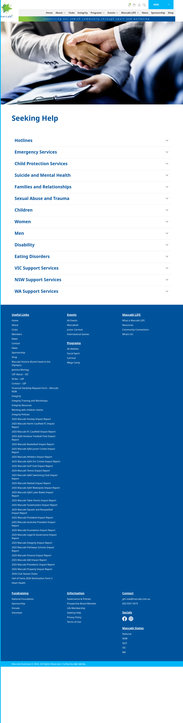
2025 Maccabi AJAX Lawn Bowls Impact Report (32, 494)
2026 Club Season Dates (24, 573)
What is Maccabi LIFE (133, 320)
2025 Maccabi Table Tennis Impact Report (34, 500)
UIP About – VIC (20, 374)
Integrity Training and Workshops (30, 400)
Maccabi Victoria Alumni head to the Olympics (31, 363)
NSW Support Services (38, 279)
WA (124, 652)
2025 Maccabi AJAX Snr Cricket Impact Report (36, 461)
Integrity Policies (21, 414)
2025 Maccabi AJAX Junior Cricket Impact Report (33, 450)
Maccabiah (73, 325)
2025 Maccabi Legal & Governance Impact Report (34, 536)
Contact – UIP (19, 383)
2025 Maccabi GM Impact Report (29, 560)
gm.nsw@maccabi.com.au (136, 599)
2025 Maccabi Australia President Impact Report (33, 524)
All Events (72, 320)
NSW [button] (164, 4)
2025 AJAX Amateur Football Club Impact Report (33, 438)
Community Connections (135, 329)
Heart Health (18, 582)
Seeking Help (74, 612)
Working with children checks (27, 409)
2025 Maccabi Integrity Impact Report (32, 542)
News (153, 12)
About (66, 12)
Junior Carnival (75, 329)
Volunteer (103, 4)
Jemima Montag (20, 369)
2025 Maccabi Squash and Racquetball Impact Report (32, 511)
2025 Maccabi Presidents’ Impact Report (33, 564)
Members (17, 334)
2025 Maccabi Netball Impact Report (31, 483)
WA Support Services (36, 291)
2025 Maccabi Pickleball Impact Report (32, 517)
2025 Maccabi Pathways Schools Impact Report (33, 549)
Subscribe (123, 4)
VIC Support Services (37, 268)
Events (119, 12)
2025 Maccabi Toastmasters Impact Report (34, 505)
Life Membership (76, 608)
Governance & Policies (79, 599)
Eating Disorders (32, 256)
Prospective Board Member (81, 603)
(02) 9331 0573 (130, 603)
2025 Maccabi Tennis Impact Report (31, 470)
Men (19, 233)
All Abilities (73, 348)
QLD (124, 643)
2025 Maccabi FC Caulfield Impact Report (34, 431)
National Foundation (23, 599)
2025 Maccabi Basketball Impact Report (33, 444)
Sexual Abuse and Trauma (42, 198)
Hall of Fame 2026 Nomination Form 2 (32, 578)
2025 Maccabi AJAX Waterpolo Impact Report (36, 487)
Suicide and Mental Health (43, 175)
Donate (82, 4)
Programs (103, 12)
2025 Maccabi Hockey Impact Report (31, 419)
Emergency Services (36, 152)
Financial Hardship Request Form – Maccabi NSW (35, 389)
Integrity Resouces (22, 405)
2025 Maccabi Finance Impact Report (31, 555)
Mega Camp (73, 362)
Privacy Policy (74, 617)
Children (24, 210)
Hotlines (23, 140)
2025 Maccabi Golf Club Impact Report (32, 466)
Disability (25, 245)
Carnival (71, 358)
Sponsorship (166, 12)
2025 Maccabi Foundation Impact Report (33, 530)
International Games (78, 334)
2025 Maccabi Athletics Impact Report (32, 456)
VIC (124, 647)
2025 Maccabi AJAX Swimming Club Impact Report (34, 477)
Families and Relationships (43, 187)
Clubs (79, 12)
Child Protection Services (41, 163)
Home (57, 12)
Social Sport (73, 353)
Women (23, 221)
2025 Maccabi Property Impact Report (32, 569)
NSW (124, 638)
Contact (16, 343)
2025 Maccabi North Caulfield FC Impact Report (33, 425)
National (126, 633)
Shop (178, 12)
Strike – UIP (18, 378)
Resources (127, 325)
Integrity (90, 12)
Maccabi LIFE (136, 12)
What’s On (127, 334)
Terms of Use (74, 621)
